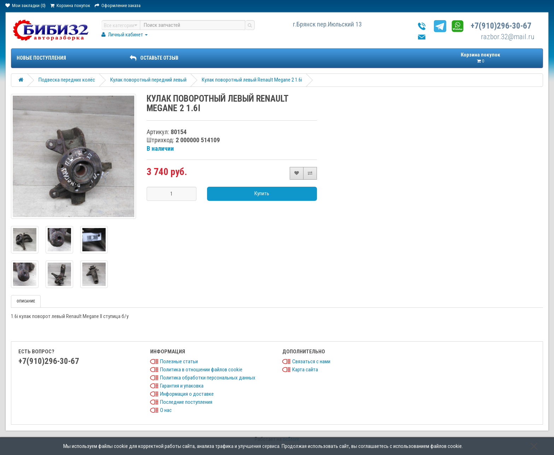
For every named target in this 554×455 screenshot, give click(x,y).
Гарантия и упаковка (182, 386)
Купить (261, 193)
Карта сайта (305, 369)
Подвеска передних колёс (67, 80)
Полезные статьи (179, 361)
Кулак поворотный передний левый (148, 80)
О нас (166, 410)
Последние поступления (186, 402)
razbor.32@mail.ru (508, 36)
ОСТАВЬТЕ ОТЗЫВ (154, 58)
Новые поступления (41, 58)
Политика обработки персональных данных (207, 378)
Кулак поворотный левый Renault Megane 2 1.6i (252, 80)
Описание (26, 301)
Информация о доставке (187, 394)
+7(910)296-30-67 (501, 26)
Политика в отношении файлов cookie (201, 369)
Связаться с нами (311, 361)
